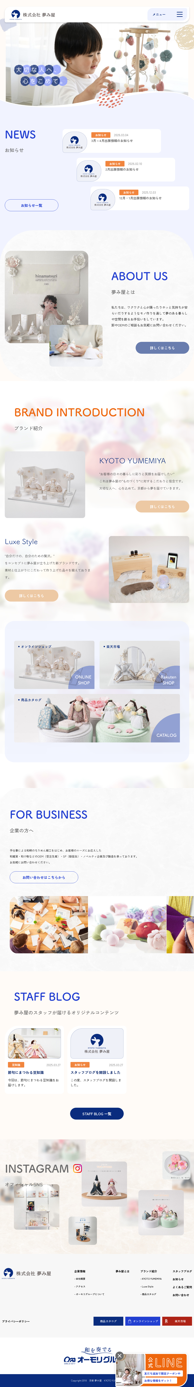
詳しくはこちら (162, 347)
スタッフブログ (182, 1271)
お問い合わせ (181, 1295)
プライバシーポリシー (16, 1321)
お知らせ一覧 (31, 205)
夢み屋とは (122, 1271)
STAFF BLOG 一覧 (96, 1113)
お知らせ (178, 1279)
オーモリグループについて (90, 1294)
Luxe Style (147, 1286)
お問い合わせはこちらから (43, 877)
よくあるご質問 (182, 1287)
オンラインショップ (145, 1321)
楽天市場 (180, 1321)
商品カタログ (149, 1294)
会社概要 (80, 1278)
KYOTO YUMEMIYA (152, 1278)
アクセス (80, 1286)
